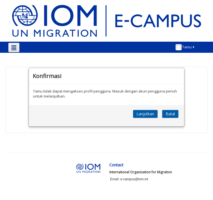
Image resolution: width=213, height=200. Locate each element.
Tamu (185, 47)
